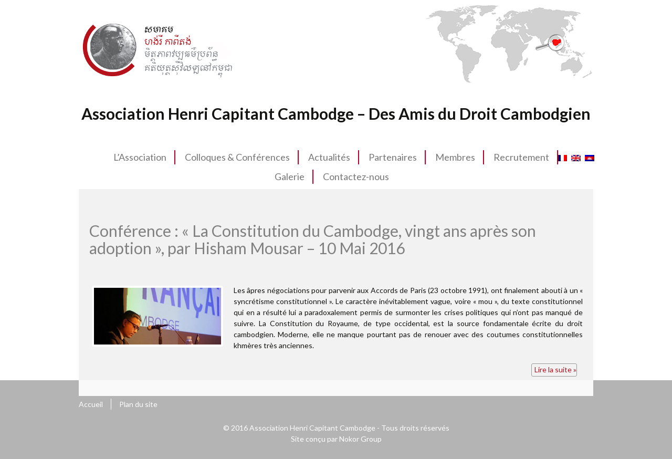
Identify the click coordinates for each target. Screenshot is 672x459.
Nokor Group (360, 438)
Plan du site (138, 404)
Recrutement (521, 157)
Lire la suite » (555, 369)
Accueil (91, 404)
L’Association (139, 157)
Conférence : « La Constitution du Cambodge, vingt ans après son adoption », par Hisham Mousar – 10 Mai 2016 (312, 239)
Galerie (289, 176)
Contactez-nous (356, 176)
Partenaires (393, 157)
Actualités (329, 157)
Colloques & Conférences (237, 157)
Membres (455, 157)
